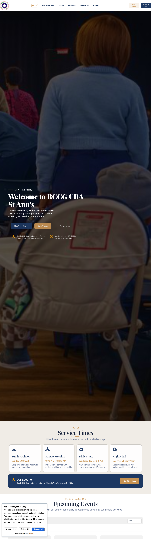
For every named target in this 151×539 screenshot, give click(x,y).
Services (72, 5)
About (61, 5)
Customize (11, 529)
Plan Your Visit (48, 5)
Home (35, 5)
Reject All (25, 529)
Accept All (38, 529)
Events (95, 5)
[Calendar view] (134, 520)
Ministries (84, 5)
